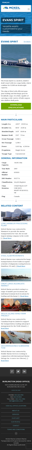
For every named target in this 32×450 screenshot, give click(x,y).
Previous (5, 61)
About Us (15, 410)
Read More (8, 238)
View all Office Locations (16, 406)
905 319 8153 (17, 397)
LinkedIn (24, 371)
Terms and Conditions (16, 429)
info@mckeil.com (16, 401)
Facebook (12, 371)
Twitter (18, 371)
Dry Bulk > (27, 41)
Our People (15, 422)
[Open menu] (28, 10)
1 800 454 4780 (20, 399)
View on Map (16, 390)
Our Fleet (16, 418)
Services (15, 414)
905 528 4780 (18, 395)
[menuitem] (16, 2)
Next (27, 61)
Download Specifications (19, 106)
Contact (16, 425)
